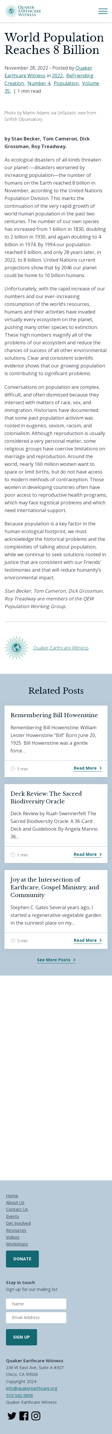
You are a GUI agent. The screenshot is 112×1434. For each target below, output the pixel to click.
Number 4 (38, 83)
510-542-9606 (19, 1395)
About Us (15, 1202)
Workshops (17, 1244)
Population (66, 83)
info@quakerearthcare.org (31, 1388)
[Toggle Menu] (103, 11)
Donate (22, 1259)
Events (12, 1216)
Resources (16, 1230)
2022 (57, 75)
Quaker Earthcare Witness (61, 648)
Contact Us (17, 1209)
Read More (85, 768)
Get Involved (18, 1223)
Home (12, 1195)
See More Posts (53, 960)
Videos (12, 1237)
